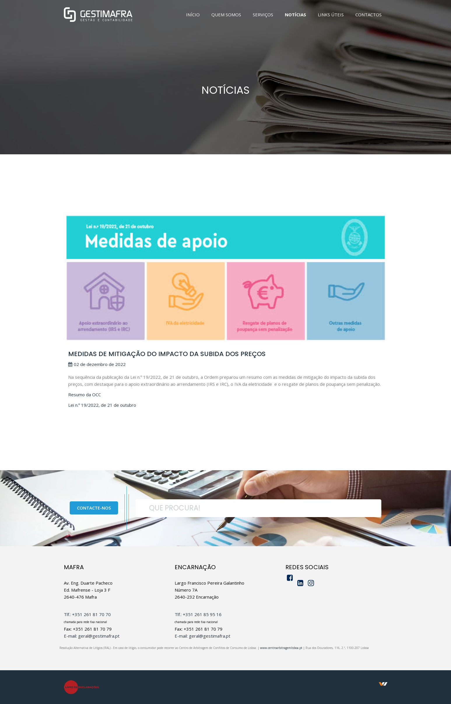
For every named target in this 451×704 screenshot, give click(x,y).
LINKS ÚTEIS (331, 14)
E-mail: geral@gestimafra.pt (92, 636)
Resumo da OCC (84, 394)
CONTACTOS (368, 14)
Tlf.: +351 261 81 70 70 (87, 614)
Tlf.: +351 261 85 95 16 (198, 614)
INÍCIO (193, 14)
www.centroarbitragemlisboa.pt (281, 648)
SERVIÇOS (263, 14)
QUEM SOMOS (226, 14)
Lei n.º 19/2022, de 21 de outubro (102, 405)
